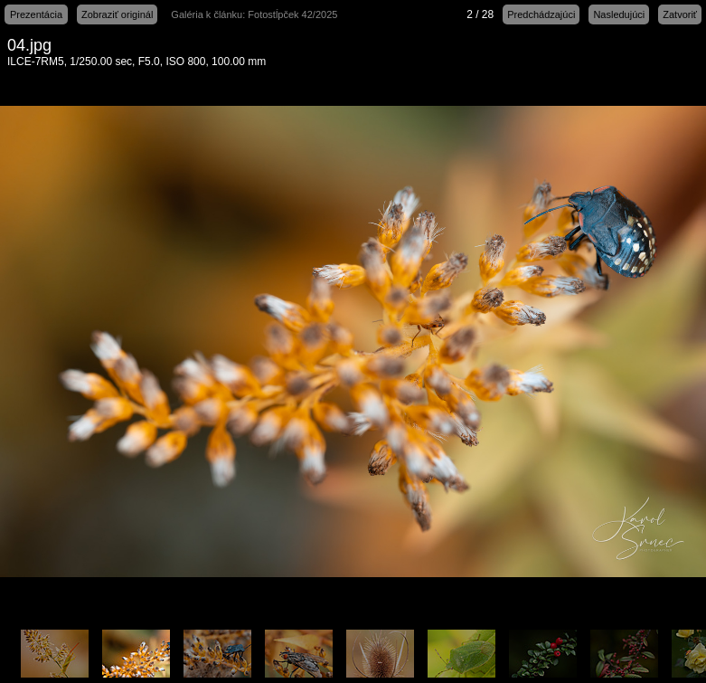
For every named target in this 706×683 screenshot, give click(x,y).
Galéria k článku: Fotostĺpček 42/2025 (254, 14)
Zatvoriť (680, 14)
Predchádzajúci (541, 14)
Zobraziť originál (117, 14)
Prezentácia (36, 14)
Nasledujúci (619, 14)
